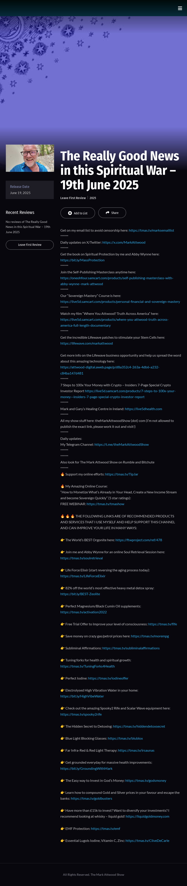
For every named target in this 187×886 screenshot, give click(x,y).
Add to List (77, 213)
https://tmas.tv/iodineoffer (108, 678)
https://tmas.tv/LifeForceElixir (82, 576)
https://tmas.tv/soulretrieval (81, 558)
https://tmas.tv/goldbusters (91, 798)
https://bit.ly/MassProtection (82, 260)
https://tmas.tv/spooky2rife (81, 714)
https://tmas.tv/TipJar (121, 474)
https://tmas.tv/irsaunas (136, 750)
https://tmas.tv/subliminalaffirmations (131, 648)
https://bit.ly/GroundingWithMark (86, 768)
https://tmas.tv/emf (105, 828)
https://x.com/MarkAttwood (123, 242)
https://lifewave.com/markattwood (86, 343)
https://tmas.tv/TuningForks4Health (87, 666)
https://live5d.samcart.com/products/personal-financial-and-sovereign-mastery (120, 301)
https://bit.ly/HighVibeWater (82, 696)
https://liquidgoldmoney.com (147, 816)
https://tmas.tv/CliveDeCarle (147, 840)
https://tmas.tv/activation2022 (83, 612)
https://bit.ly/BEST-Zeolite (80, 594)
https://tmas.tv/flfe (162, 624)
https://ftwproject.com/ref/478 (138, 540)
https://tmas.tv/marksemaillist (151, 230)
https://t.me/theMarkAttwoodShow (121, 444)
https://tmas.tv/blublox (125, 738)
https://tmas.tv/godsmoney (145, 780)
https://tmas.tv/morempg (150, 636)
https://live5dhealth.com (143, 409)
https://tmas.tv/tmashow (105, 504)
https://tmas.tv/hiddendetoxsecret (138, 726)
